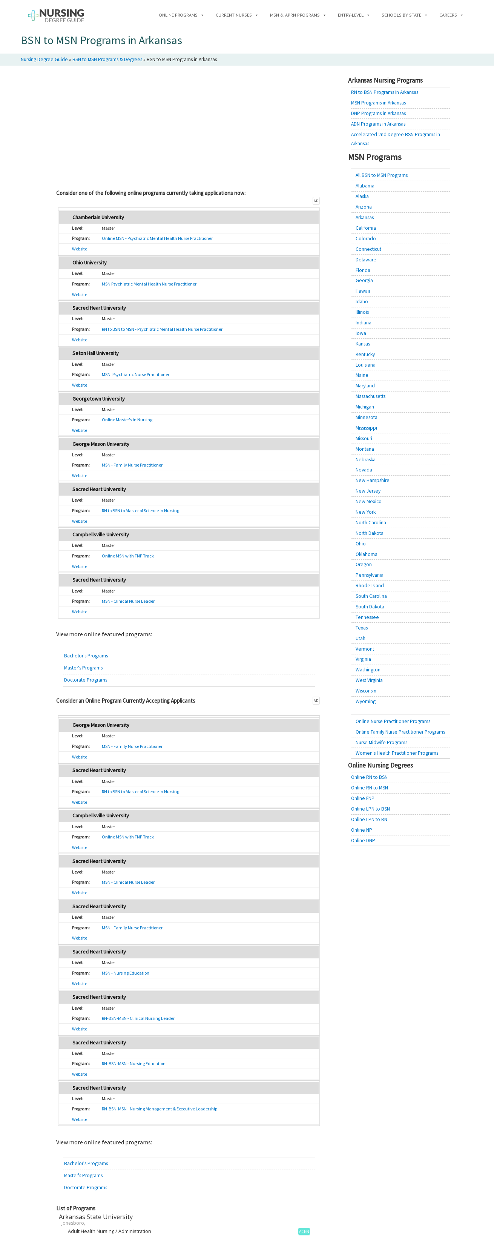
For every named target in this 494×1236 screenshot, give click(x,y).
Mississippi (366, 428)
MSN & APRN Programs (298, 15)
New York (366, 512)
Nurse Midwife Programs (381, 742)
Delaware (366, 259)
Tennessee (367, 617)
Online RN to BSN (369, 777)
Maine (362, 375)
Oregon (364, 564)
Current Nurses (237, 15)
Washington (368, 669)
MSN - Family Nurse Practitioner (132, 465)
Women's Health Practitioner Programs (397, 753)
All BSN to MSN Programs (382, 175)
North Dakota (370, 533)
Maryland (365, 385)
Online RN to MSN (369, 788)
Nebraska (366, 459)
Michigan (365, 407)
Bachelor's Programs (86, 656)
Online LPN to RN (369, 819)
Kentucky (365, 354)
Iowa (361, 333)
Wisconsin (366, 691)
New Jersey (368, 491)
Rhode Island (370, 585)
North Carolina (371, 522)
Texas (362, 628)
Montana (365, 449)
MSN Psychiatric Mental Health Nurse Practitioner (149, 284)
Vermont (365, 649)
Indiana (363, 322)
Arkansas (365, 217)
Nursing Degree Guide (44, 59)
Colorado (366, 238)
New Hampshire (373, 480)
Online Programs (181, 15)
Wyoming (366, 701)
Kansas (363, 344)
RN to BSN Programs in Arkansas (384, 92)
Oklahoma (366, 554)
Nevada (364, 470)
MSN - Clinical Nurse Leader (128, 601)
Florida (363, 270)
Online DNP (363, 840)
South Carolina (371, 596)
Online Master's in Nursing (127, 419)
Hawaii (363, 291)
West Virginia (369, 680)
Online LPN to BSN (370, 809)
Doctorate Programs (85, 680)
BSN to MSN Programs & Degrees (107, 59)
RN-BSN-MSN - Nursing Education (134, 1063)
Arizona (364, 207)
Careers (451, 15)
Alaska (362, 196)
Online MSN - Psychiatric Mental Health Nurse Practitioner (157, 238)
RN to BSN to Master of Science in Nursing (140, 510)
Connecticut (368, 249)
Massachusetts (370, 396)
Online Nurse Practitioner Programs (393, 721)
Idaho (362, 301)
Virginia (363, 659)
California (366, 228)
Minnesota (366, 417)
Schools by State (405, 15)
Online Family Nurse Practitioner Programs (400, 732)
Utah (360, 638)
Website (79, 249)
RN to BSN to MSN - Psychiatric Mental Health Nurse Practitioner (162, 329)
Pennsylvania (370, 575)
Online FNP (362, 798)
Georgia (364, 280)
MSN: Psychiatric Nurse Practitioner (135, 374)
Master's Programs (83, 668)
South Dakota (370, 606)
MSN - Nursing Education (125, 973)
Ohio (361, 543)
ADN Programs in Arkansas (378, 124)
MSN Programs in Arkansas (378, 103)
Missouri (364, 438)
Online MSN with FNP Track (128, 556)
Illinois (362, 312)
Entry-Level (354, 15)
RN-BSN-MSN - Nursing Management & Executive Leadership (160, 1109)
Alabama (365, 186)
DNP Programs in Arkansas (378, 113)
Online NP (361, 830)
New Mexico (369, 501)
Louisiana (366, 365)
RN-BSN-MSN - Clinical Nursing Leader (138, 1018)
